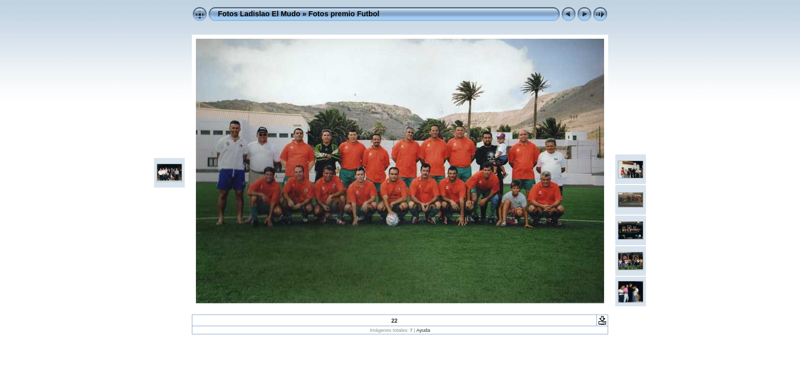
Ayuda (423, 330)
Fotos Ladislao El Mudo (259, 14)
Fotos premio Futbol (344, 14)
